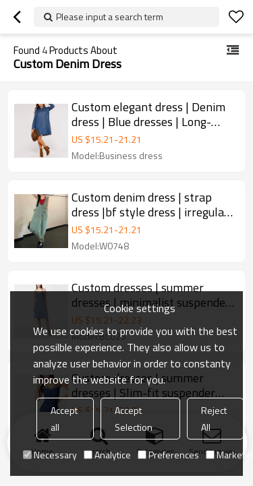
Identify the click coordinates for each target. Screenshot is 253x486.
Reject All (214, 418)
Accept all (64, 418)
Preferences (168, 455)
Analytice (107, 455)
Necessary (50, 455)
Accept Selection (133, 418)
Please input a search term (109, 16)
